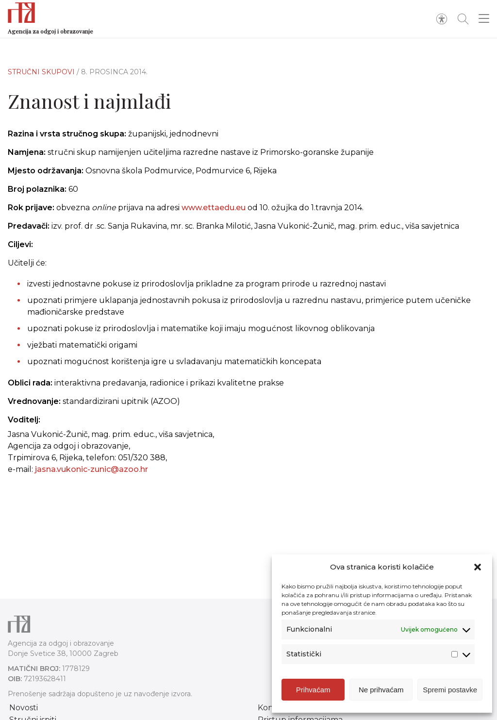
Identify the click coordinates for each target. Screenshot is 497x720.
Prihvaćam (313, 691)
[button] (477, 569)
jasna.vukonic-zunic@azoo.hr (91, 469)
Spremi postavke (450, 691)
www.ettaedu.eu (214, 207)
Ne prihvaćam (381, 691)
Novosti (23, 707)
